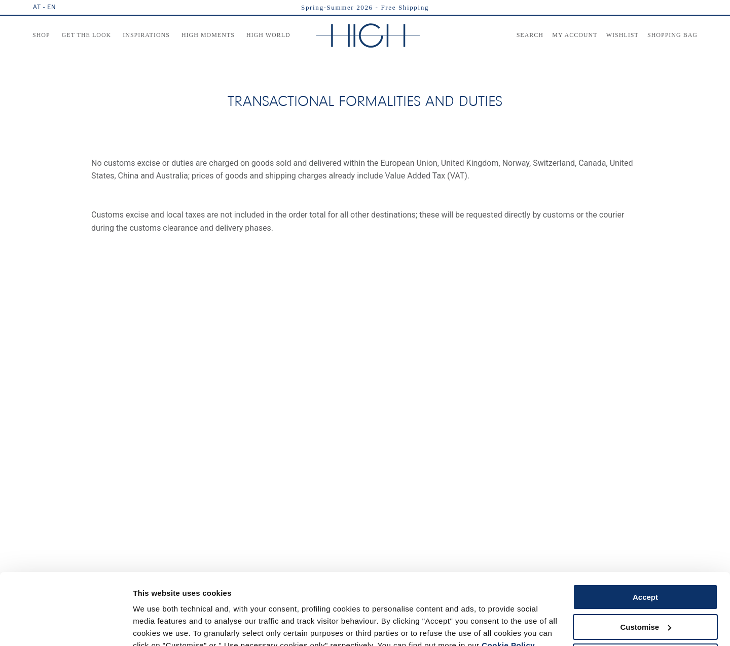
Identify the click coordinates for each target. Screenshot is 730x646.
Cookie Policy (508, 598)
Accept (645, 550)
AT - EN (44, 7)
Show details (156, 626)
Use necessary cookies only (645, 609)
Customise (645, 579)
